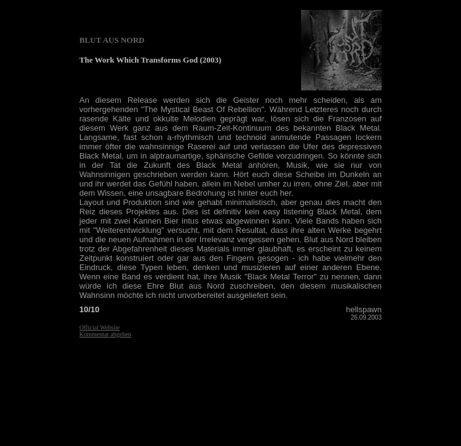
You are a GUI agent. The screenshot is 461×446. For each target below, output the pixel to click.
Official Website (99, 327)
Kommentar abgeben (105, 334)
